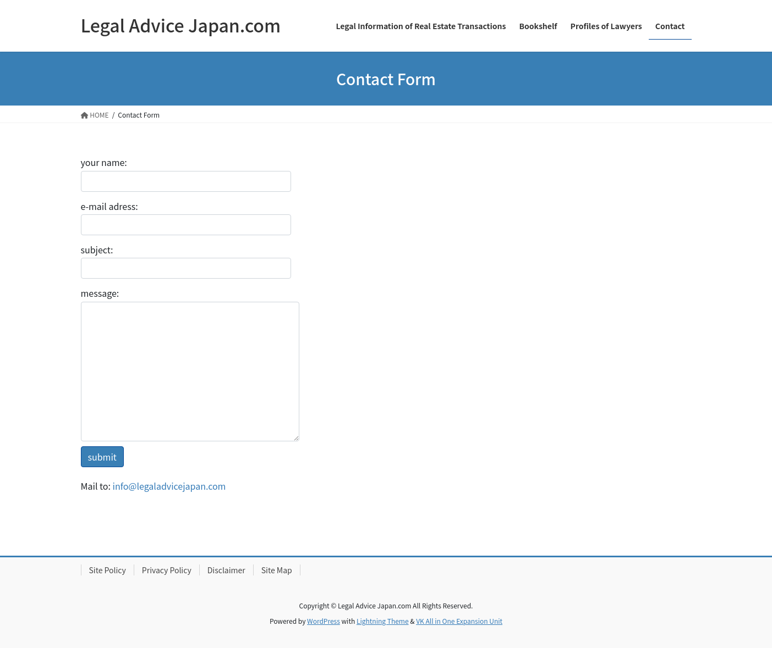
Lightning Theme (383, 620)
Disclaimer (226, 569)
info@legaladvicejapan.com (169, 485)
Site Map (276, 569)
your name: (186, 173)
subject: (186, 261)
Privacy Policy (166, 569)
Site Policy (107, 569)
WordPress (323, 620)
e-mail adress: (186, 217)
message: (190, 363)
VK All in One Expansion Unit (459, 620)
